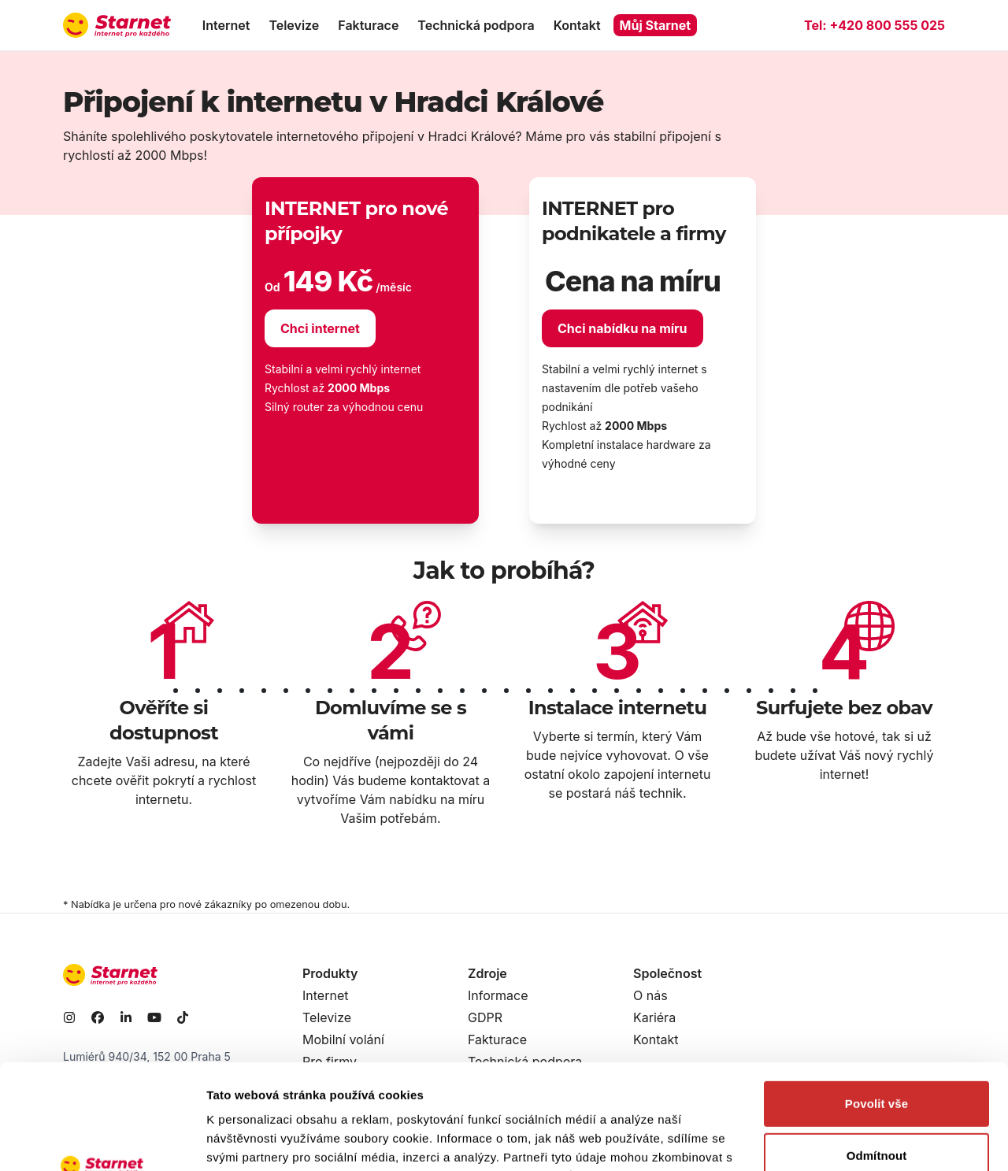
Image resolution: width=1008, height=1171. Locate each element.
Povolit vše (876, 1005)
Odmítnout (877, 1056)
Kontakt (577, 25)
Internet (226, 25)
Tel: (874, 25)
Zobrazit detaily (250, 1140)
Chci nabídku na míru (622, 328)
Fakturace (368, 25)
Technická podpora (475, 25)
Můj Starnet (655, 25)
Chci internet (320, 328)
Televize (294, 25)
